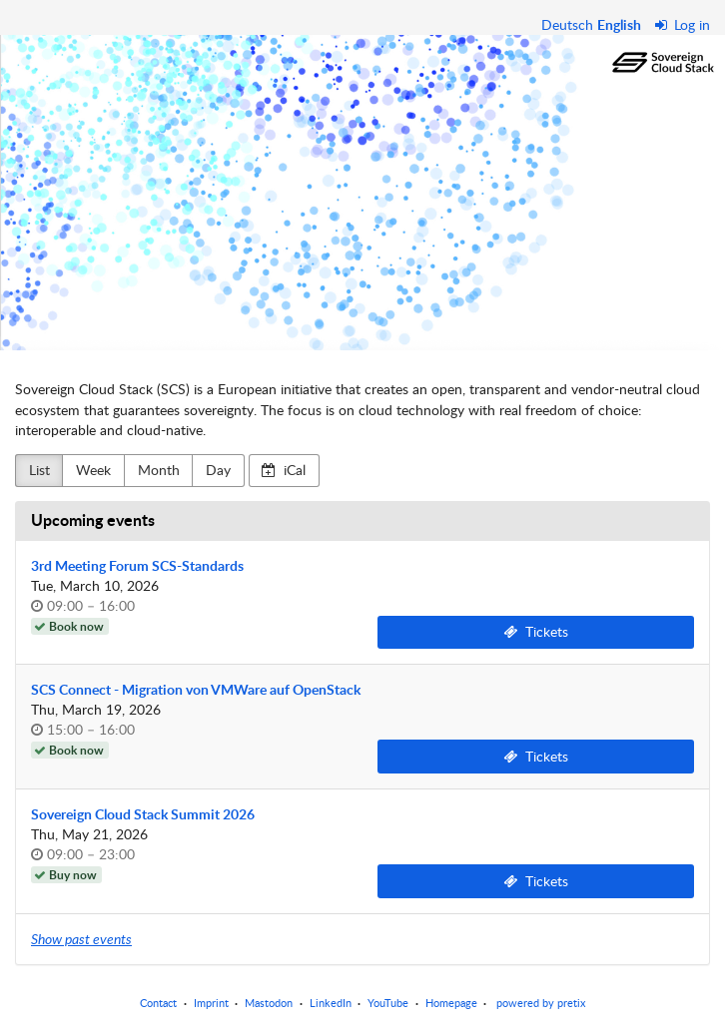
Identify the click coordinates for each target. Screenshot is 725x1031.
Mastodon (269, 1002)
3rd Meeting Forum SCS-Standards (137, 565)
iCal (284, 469)
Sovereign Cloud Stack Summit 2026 (143, 813)
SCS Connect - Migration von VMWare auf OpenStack (196, 689)
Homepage (451, 1002)
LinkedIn (331, 1002)
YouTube (387, 1002)
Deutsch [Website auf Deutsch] (567, 24)
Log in (683, 24)
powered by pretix (540, 1002)
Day (218, 469)
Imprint (211, 1002)
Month (159, 469)
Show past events (81, 938)
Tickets (535, 631)
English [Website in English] (619, 24)
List (39, 469)
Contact (158, 1002)
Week (93, 469)
